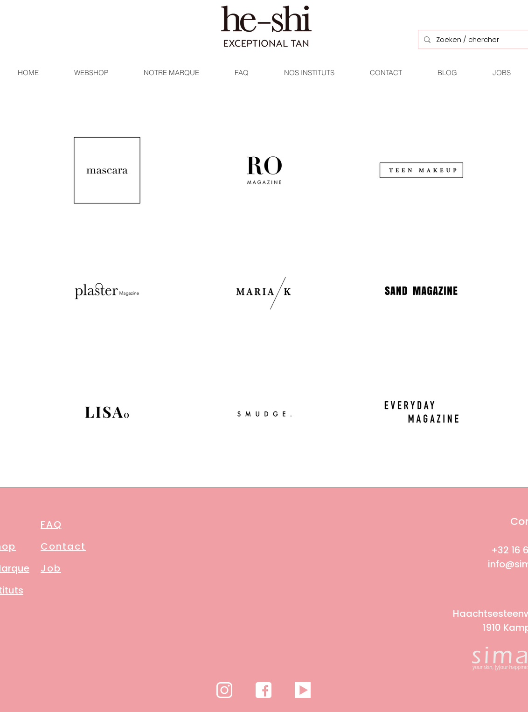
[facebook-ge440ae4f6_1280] (263, 690)
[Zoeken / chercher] (472, 39)
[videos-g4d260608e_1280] (303, 690)
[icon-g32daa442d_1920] (224, 690)
